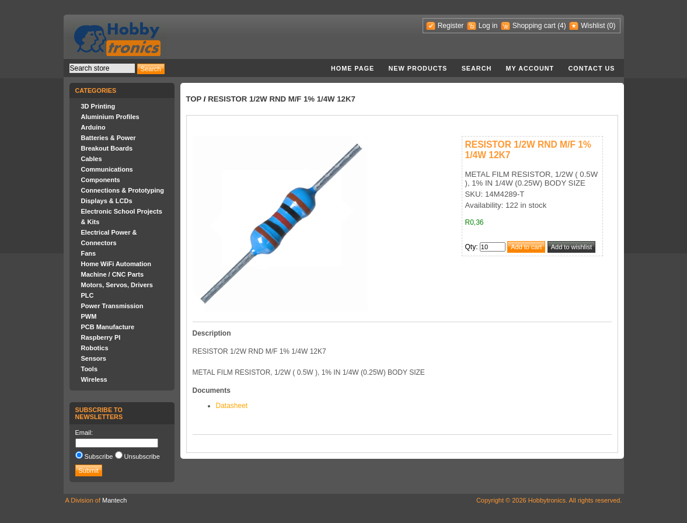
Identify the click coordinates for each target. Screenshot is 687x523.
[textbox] (102, 68)
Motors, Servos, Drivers (117, 284)
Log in (488, 26)
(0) (611, 26)
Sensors (93, 358)
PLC (87, 295)
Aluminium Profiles (110, 116)
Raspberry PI (101, 337)
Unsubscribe (142, 456)
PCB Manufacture (108, 326)
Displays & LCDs (106, 200)
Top (194, 99)
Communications (107, 169)
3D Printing (98, 106)
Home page (352, 68)
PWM (89, 316)
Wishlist (593, 26)
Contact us (592, 68)
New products (418, 68)
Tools (89, 368)
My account (530, 68)
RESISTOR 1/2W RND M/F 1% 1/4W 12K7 (281, 99)
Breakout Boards (107, 148)
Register (451, 26)
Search (477, 68)
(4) (561, 26)
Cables (91, 158)
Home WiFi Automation (116, 263)
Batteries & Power (108, 137)
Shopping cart (534, 26)
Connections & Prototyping (122, 190)
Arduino (93, 127)
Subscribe (99, 456)
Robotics (95, 347)
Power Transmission (112, 305)
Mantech (114, 500)
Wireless (94, 379)
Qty (470, 247)
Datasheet (232, 406)
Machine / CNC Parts (112, 274)
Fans (88, 253)
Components (100, 179)
